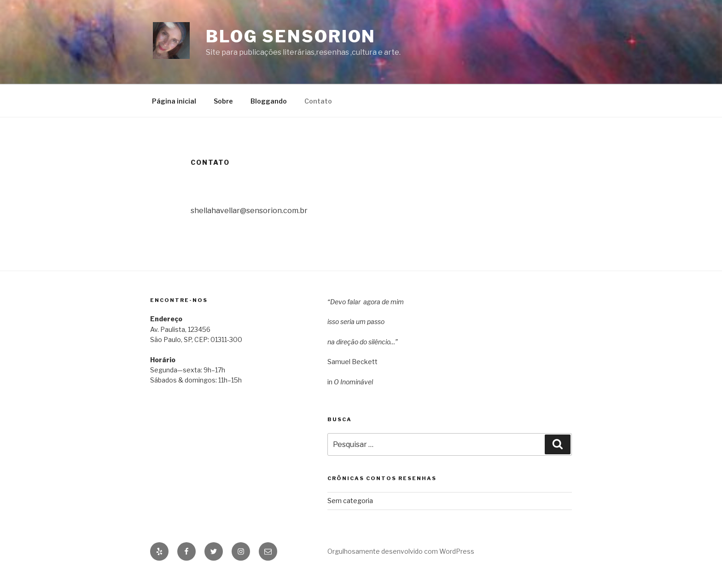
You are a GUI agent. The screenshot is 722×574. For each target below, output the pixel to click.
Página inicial (174, 101)
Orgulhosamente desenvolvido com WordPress (400, 551)
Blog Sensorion (291, 36)
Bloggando (268, 101)
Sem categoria (350, 500)
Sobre (223, 101)
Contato (318, 101)
